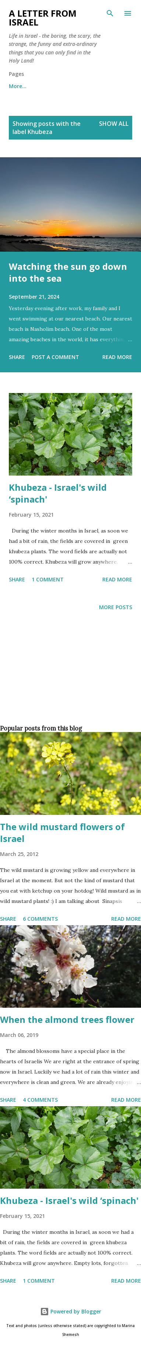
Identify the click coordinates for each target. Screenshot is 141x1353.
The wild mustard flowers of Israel (62, 832)
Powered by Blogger (70, 1311)
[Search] (110, 13)
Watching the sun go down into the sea (68, 272)
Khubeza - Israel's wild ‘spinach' (58, 493)
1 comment (48, 579)
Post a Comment (55, 356)
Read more (117, 356)
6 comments (40, 918)
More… (18, 86)
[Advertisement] (69, 680)
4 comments (40, 1099)
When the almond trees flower (67, 1019)
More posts (115, 607)
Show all (113, 124)
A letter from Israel (43, 17)
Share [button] (17, 356)
